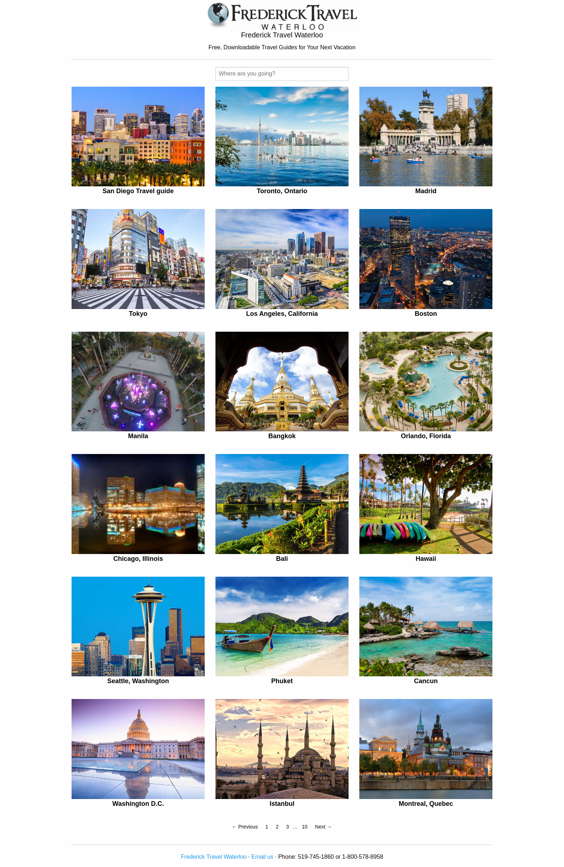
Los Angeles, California (282, 313)
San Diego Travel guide (138, 191)
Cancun (426, 681)
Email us (262, 857)
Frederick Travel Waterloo (214, 857)
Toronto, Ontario (282, 191)
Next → (323, 827)
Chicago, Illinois (138, 558)
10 (305, 827)
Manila (138, 436)
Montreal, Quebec (426, 803)
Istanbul (281, 803)
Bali (282, 558)
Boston (426, 313)
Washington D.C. (138, 803)
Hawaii (425, 558)
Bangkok (282, 436)
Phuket (282, 681)
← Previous (245, 827)
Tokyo (138, 313)
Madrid (425, 191)
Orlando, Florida (426, 436)
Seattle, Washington (138, 681)
